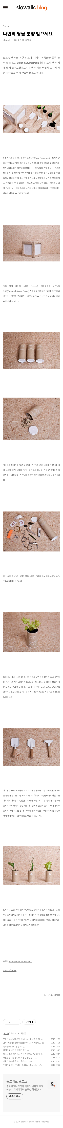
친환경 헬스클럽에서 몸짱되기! (16, 1061)
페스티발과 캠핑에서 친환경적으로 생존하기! (21, 1054)
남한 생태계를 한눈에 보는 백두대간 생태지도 (22, 1043)
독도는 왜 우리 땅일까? (12, 1046)
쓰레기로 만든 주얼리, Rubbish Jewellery (20, 1065)
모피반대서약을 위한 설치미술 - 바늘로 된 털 (21, 1039)
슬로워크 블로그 (16, 1081)
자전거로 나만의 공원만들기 (14, 1050)
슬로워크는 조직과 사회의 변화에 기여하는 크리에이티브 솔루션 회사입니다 (24, 1088)
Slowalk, (25, 1122)
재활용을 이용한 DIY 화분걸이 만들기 (18, 1058)
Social (6, 1033)
